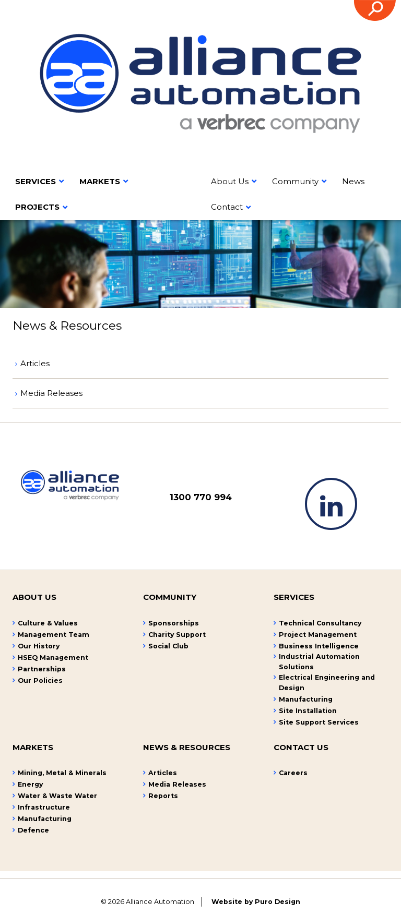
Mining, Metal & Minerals (62, 773)
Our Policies (40, 680)
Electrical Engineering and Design (327, 682)
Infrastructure (44, 807)
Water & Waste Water (57, 796)
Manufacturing (306, 699)
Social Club (168, 646)
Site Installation (308, 711)
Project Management (318, 634)
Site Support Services (319, 722)
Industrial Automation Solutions (319, 662)
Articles (35, 363)
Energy (30, 784)
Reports (163, 796)
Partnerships (42, 669)
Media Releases (51, 393)
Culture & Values (48, 623)
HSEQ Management (53, 657)
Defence (33, 830)
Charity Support (177, 634)
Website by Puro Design (255, 902)
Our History (39, 646)
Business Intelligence (319, 646)
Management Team (53, 634)
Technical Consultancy (320, 623)
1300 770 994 (201, 497)
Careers (293, 773)
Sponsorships (173, 623)
